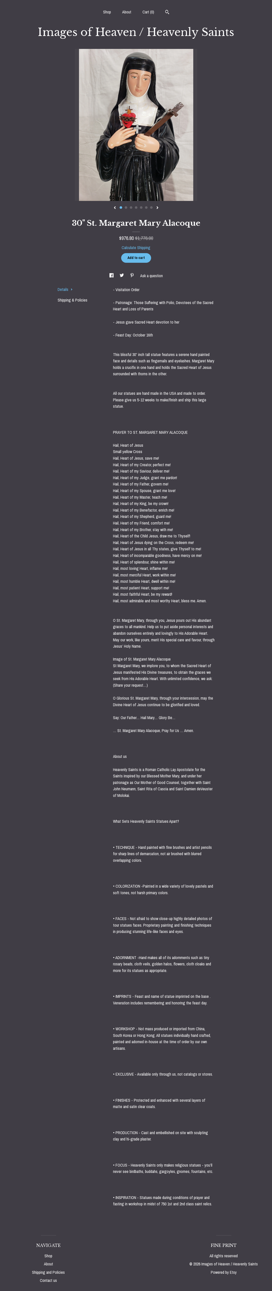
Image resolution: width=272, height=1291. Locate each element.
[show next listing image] (157, 208)
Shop (107, 12)
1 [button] (121, 207)
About (126, 12)
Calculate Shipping (136, 247)
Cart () (148, 12)
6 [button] (146, 207)
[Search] (167, 12)
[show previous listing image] (115, 208)
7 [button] (151, 207)
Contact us (48, 1280)
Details (65, 289)
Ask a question (151, 275)
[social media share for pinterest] (132, 275)
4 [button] (136, 207)
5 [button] (141, 207)
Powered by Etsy (224, 1272)
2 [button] (126, 207)
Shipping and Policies (48, 1272)
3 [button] (131, 207)
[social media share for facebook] (112, 275)
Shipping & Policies (72, 300)
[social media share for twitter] (122, 275)
